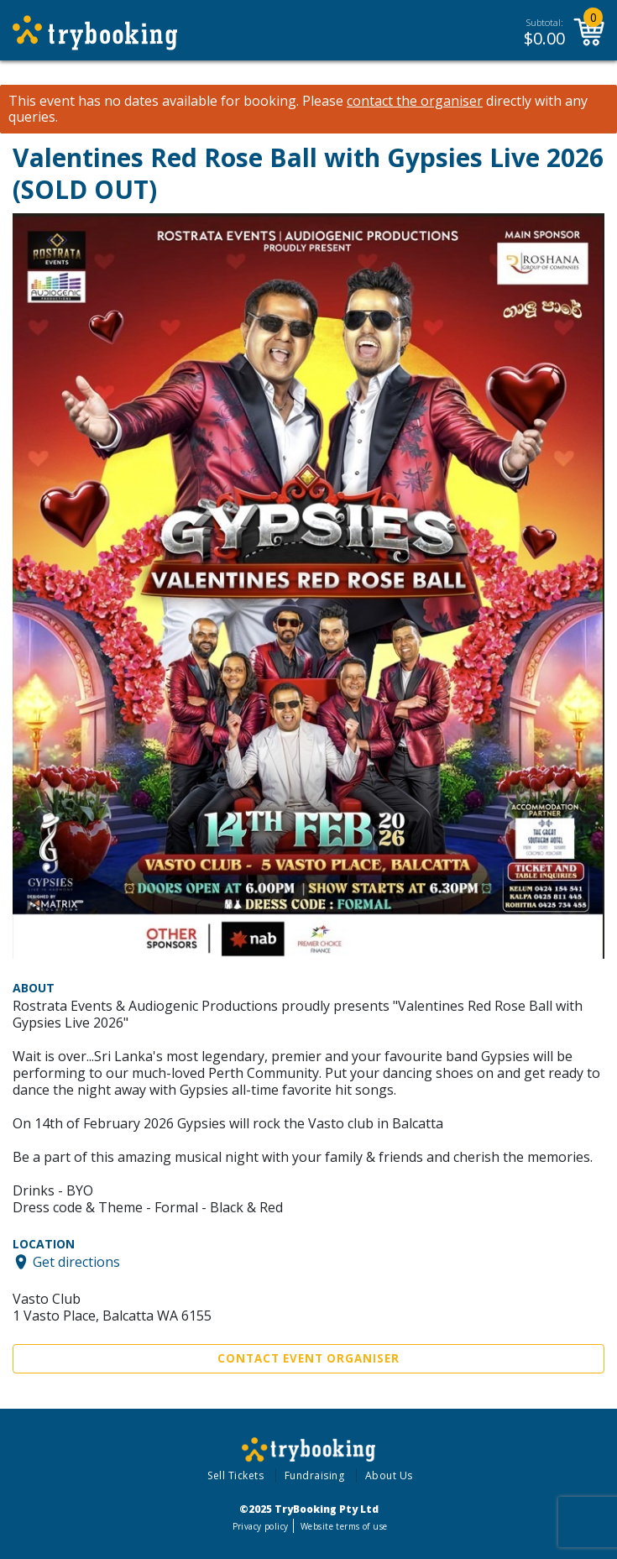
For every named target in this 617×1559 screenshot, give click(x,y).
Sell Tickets (235, 1475)
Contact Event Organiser (308, 1358)
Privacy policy (261, 1526)
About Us (389, 1475)
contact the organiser (415, 101)
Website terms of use (344, 1526)
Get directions (76, 1262)
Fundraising (315, 1475)
